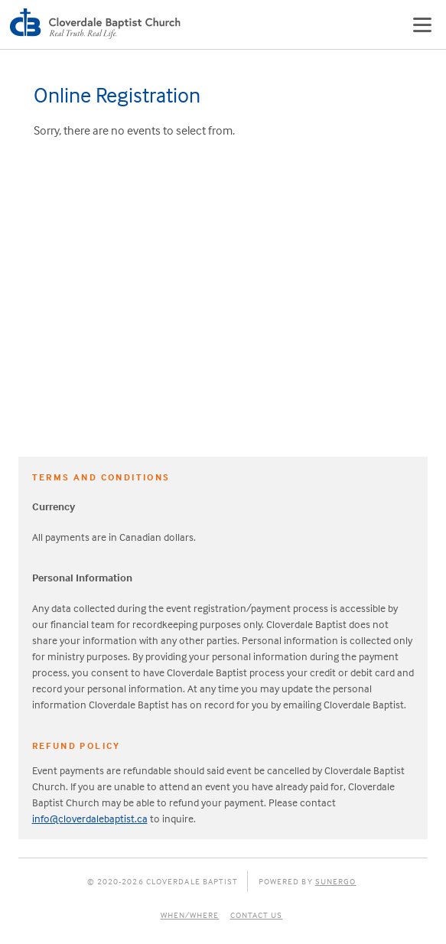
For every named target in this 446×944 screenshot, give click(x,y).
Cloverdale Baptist (98, 24)
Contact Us (256, 915)
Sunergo (335, 881)
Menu (422, 24)
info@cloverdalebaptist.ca (90, 818)
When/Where (190, 915)
